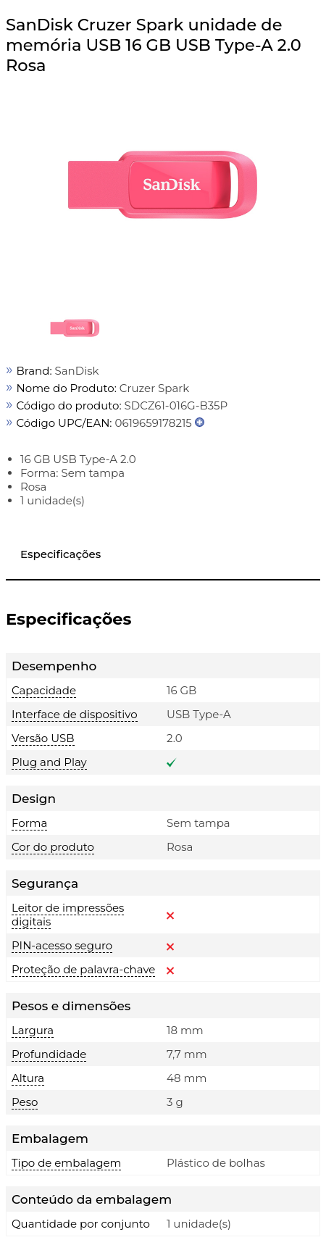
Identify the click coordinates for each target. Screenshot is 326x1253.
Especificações (60, 554)
